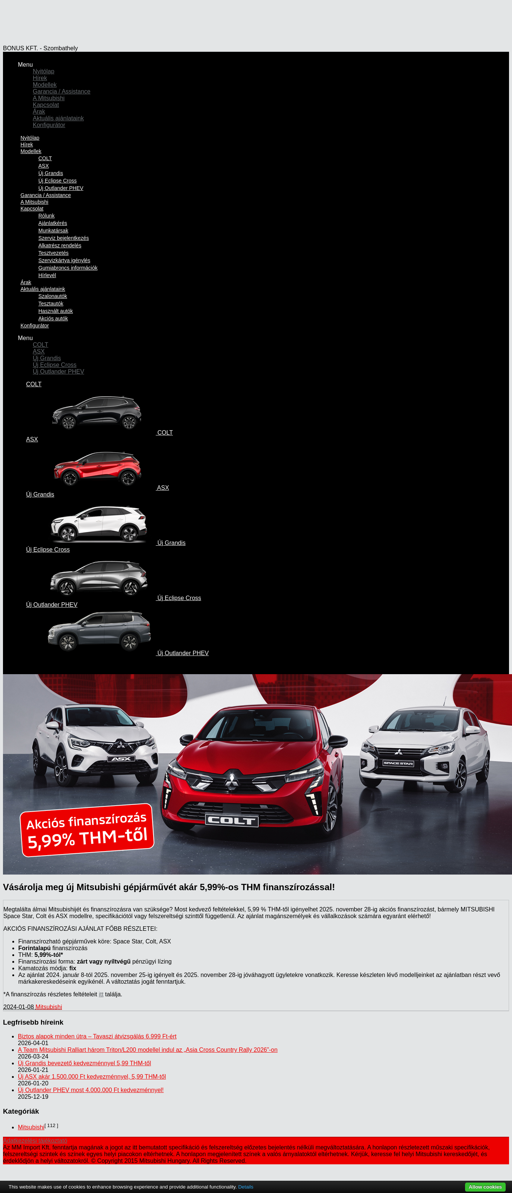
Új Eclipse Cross (57, 181)
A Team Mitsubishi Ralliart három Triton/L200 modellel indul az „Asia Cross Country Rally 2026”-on (148, 1050)
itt (101, 994)
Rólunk (46, 216)
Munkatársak (53, 231)
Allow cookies (485, 1187)
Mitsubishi (48, 1007)
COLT (45, 158)
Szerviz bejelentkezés (63, 238)
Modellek (45, 85)
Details (245, 1187)
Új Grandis (50, 173)
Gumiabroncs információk (68, 268)
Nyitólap (43, 71)
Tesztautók (50, 304)
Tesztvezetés (53, 253)
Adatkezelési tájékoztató (35, 1141)
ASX (43, 166)
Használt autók (55, 311)
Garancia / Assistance (62, 91)
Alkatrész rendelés (59, 245)
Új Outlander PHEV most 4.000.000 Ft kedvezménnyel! (91, 1090)
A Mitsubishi (48, 98)
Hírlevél (47, 275)
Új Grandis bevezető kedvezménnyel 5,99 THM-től (84, 1063)
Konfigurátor (49, 125)
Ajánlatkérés (52, 223)
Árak (39, 111)
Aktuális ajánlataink (58, 118)
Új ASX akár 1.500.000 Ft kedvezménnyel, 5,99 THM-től (92, 1076)
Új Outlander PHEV (58, 371)
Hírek (40, 78)
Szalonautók (52, 296)
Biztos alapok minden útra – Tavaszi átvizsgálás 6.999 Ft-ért (97, 1036)
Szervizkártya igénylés (64, 260)
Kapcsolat (46, 105)
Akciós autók (53, 318)
